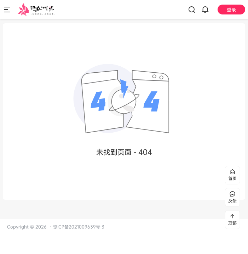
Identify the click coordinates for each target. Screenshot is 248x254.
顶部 (232, 219)
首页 (232, 175)
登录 (231, 9)
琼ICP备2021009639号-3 (78, 227)
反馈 (232, 197)
